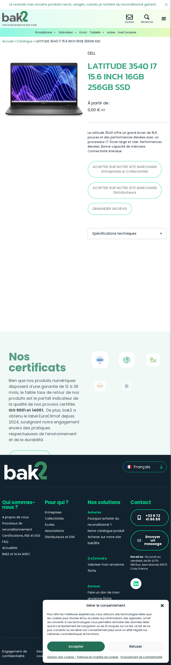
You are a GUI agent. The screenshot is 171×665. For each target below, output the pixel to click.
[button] (162, 605)
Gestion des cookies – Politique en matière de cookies (82, 657)
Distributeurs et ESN (60, 537)
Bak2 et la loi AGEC (16, 554)
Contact (129, 19)
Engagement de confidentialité (141, 657)
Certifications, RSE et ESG (21, 535)
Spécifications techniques (127, 233)
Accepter (76, 646)
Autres (111, 32)
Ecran (83, 32)
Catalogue (24, 41)
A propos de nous (15, 517)
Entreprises (53, 512)
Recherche (147, 19)
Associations (54, 531)
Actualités (10, 548)
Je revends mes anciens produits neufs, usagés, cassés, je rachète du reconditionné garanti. (83, 4)
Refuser (135, 646)
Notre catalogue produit (106, 531)
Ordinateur (68, 32)
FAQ (5, 542)
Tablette (97, 32)
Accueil (7, 41)
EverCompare (127, 32)
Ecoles (50, 524)
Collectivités (54, 518)
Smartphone (45, 32)
